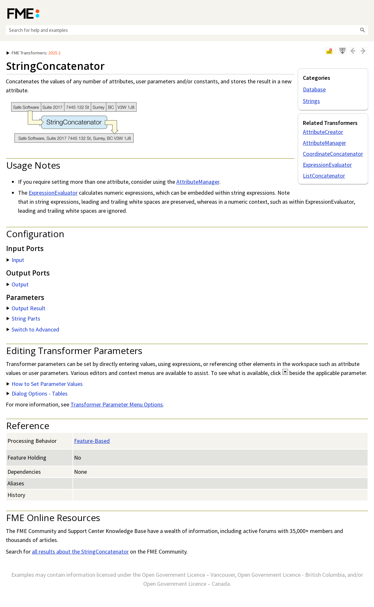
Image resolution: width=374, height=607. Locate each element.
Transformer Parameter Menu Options (116, 404)
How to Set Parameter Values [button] (44, 384)
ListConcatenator (324, 175)
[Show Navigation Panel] (364, 13)
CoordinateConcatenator (333, 153)
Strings (311, 101)
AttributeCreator (323, 131)
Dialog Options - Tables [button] (37, 393)
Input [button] (15, 260)
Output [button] (17, 284)
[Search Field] (187, 30)
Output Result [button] (25, 308)
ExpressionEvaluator (327, 164)
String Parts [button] (23, 318)
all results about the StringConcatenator (80, 551)
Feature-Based (92, 440)
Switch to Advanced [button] (32, 329)
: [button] (33, 53)
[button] (362, 30)
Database (314, 89)
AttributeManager (324, 142)
